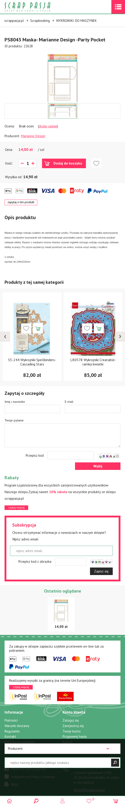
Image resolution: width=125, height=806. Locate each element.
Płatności (11, 720)
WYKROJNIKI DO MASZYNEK (76, 20)
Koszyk (67, 742)
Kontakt (10, 736)
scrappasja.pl (14, 20)
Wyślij (97, 466)
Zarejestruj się (73, 726)
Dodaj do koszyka (67, 163)
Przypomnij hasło (74, 736)
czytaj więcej (16, 507)
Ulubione (68, 747)
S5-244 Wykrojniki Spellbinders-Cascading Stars (32, 361)
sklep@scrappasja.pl (89, 790)
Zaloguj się (70, 720)
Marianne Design (33, 136)
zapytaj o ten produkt (21, 202)
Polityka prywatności (20, 742)
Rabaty (10, 747)
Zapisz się (101, 571)
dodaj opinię (48, 126)
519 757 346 (88, 767)
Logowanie (63, 801)
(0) (115, 801)
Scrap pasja (37, 7)
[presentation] (5, 337)
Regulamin (12, 731)
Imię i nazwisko (15, 402)
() (89, 799)
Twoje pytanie (14, 420)
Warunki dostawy (17, 726)
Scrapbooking (40, 20)
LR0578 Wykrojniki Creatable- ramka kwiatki (93, 361)
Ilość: (9, 163)
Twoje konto (71, 731)
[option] (62, 76)
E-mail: (69, 402)
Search (36, 801)
